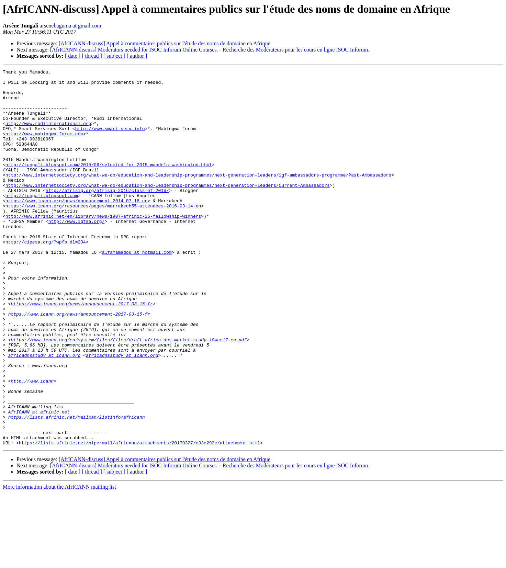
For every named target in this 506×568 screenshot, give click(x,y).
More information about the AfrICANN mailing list (59, 562)
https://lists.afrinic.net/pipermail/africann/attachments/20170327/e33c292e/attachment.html (139, 518)
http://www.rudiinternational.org (48, 135)
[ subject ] (114, 56)
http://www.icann (32, 444)
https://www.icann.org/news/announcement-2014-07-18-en (76, 227)
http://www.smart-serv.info (110, 141)
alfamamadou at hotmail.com (137, 289)
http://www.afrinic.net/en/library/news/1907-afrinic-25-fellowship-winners (103, 246)
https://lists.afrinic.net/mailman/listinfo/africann (76, 487)
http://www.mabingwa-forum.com (44, 147)
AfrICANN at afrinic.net (39, 481)
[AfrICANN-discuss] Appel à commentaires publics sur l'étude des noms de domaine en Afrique (164, 43)
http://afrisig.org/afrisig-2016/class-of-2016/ (107, 215)
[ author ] (137, 56)
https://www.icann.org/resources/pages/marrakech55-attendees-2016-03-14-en (103, 233)
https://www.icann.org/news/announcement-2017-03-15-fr (82, 351)
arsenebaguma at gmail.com (70, 26)
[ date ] (72, 56)
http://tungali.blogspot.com (41, 221)
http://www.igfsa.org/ (76, 252)
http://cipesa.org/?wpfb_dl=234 (45, 277)
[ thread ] (92, 56)
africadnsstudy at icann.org (44, 413)
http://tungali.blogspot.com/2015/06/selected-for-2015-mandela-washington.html (108, 184)
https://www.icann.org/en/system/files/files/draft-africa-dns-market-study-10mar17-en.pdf (128, 394)
